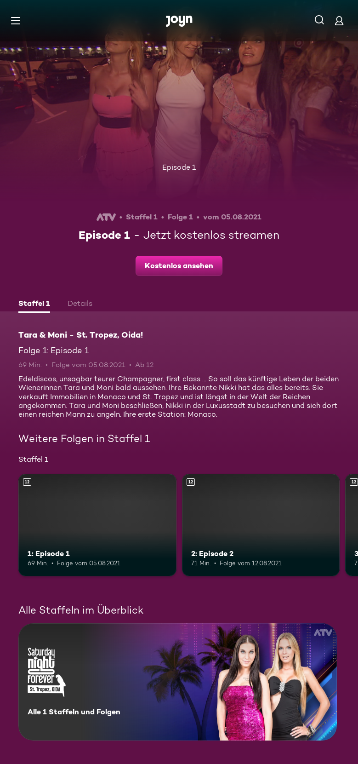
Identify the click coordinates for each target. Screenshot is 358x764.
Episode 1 (179, 167)
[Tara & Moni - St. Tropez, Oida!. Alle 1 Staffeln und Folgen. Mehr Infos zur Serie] (177, 682)
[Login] (339, 20)
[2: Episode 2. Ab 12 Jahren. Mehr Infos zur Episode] (261, 525)
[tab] (34, 304)
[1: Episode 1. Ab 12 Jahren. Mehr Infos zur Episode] (97, 525)
